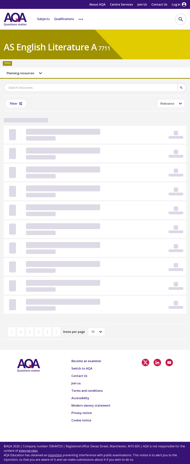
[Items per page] (96, 331)
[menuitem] (180, 19)
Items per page (74, 332)
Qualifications (64, 19)
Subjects (43, 19)
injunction (55, 455)
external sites (28, 451)
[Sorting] (171, 103)
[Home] (15, 19)
